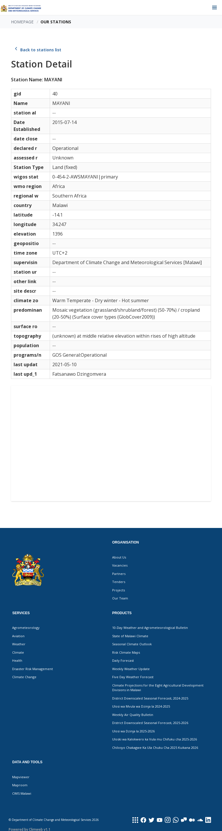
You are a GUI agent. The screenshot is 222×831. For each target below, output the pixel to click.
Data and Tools (27, 762)
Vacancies (119, 565)
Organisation (125, 542)
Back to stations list (37, 49)
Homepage (22, 22)
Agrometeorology (26, 627)
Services (20, 613)
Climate (18, 652)
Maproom (19, 785)
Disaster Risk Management (32, 669)
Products (122, 613)
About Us (119, 557)
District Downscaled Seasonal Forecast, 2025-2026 (150, 723)
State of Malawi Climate (130, 636)
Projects (118, 590)
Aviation (18, 636)
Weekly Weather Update (131, 669)
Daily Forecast (123, 660)
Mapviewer (20, 777)
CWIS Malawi (21, 793)
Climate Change (24, 677)
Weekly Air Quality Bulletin (132, 714)
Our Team (120, 598)
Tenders (118, 582)
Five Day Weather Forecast (132, 677)
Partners (118, 573)
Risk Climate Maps (126, 652)
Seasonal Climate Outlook (132, 644)
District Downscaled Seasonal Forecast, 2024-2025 (150, 698)
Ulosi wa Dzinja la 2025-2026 (133, 731)
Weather (18, 644)
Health (17, 660)
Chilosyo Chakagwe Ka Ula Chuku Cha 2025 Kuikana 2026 (155, 747)
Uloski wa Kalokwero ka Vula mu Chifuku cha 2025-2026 (154, 739)
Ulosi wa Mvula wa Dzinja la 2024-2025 (141, 706)
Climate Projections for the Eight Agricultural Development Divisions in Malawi (158, 687)
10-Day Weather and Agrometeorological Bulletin (150, 627)
